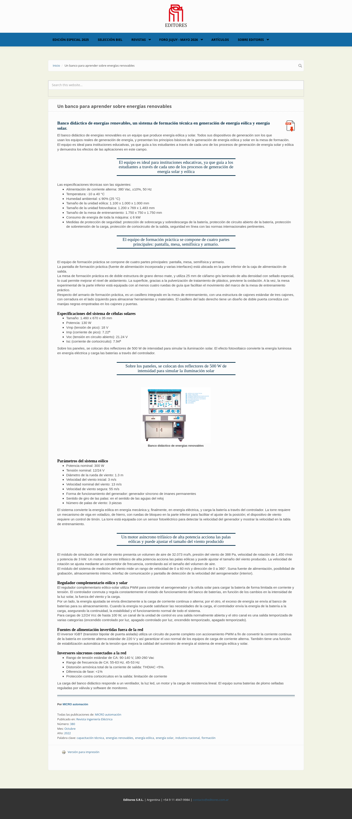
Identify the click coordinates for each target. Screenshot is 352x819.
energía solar (165, 738)
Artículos (220, 39)
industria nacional (187, 738)
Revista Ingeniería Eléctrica (94, 719)
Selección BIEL (110, 39)
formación (209, 738)
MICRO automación (75, 704)
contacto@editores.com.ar (211, 800)
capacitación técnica (90, 738)
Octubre (70, 729)
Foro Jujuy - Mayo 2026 (178, 39)
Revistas (138, 39)
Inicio (56, 65)
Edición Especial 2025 (71, 39)
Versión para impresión (80, 752)
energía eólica (144, 738)
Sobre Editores (251, 39)
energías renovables (119, 738)
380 (72, 724)
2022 (67, 733)
